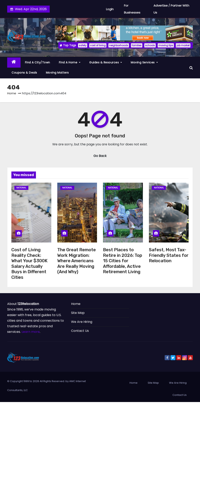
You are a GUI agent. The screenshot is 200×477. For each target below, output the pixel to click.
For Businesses (132, 9)
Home (11, 93)
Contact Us (80, 330)
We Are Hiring (81, 321)
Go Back (100, 156)
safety (82, 45)
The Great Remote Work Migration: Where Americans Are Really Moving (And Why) (76, 260)
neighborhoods (118, 45)
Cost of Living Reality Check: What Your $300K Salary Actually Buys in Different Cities (29, 263)
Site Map (78, 312)
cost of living (98, 45)
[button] (191, 67)
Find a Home (70, 62)
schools (150, 45)
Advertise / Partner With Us (171, 9)
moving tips (165, 45)
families (137, 45)
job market (183, 45)
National (21, 187)
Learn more (31, 331)
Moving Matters (57, 73)
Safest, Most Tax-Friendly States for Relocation (168, 255)
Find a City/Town (37, 62)
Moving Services (144, 62)
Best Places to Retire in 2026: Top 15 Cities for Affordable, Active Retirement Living (122, 260)
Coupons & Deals (24, 73)
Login (110, 9)
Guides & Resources (105, 62)
